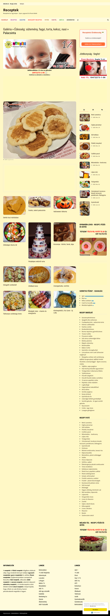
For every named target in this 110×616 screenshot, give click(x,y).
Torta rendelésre (87, 467)
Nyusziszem (85, 406)
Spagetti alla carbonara (89, 320)
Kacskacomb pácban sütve (90, 483)
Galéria (7, 29)
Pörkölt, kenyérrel (96, 143)
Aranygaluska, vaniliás (61, 286)
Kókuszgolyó (86, 506)
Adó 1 (76, 570)
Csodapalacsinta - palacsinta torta (93, 322)
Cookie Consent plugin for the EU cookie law (95, 613)
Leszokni (41, 578)
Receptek (11, 10)
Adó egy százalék (44, 591)
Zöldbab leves (33, 286)
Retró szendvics (96, 115)
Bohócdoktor (43, 570)
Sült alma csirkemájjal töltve (91, 338)
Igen (93, 296)
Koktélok (41, 594)
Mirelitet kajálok (88, 305)
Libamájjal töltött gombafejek (91, 399)
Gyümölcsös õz (87, 396)
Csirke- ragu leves (87, 408)
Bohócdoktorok (79, 604)
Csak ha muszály (88, 303)
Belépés (22, 4)
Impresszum (6, 613)
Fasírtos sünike (86, 327)
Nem (84, 298)
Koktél (54, 20)
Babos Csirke (86, 348)
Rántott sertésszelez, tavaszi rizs (92, 450)
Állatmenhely (43, 602)
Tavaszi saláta (86, 334)
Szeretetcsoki (79, 602)
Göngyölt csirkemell (10, 285)
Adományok (71, 20)
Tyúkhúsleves (86, 373)
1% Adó (77, 573)
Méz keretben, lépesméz (89, 492)
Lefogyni (41, 581)
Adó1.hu (77, 581)
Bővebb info (94, 606)
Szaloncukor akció (88, 515)
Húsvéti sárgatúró (87, 376)
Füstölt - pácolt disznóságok (91, 481)
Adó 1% (61, 20)
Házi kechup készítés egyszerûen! (92, 369)
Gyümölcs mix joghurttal (90, 350)
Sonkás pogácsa (87, 392)
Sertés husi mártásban (11, 218)
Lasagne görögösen (88, 410)
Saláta (84, 457)
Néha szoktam (88, 301)
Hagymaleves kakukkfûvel (90, 387)
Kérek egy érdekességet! (93, 44)
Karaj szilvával (86, 394)
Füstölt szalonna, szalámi (90, 478)
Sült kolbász (95, 135)
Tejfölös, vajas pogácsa (89, 366)
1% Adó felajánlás (44, 573)
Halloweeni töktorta (60, 212)
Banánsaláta (86, 345)
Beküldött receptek (35, 20)
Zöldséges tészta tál (10, 245)
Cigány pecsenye (96, 125)
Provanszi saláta (87, 336)
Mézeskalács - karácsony (98, 162)
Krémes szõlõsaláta (88, 325)
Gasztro (22, 20)
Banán (84, 513)
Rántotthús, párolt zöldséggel (91, 455)
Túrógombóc (95, 182)
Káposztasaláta (87, 453)
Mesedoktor (42, 586)
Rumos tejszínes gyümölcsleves (92, 331)
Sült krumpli (86, 485)
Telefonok (78, 594)
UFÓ (76, 583)
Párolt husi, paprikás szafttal (91, 471)
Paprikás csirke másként (89, 382)
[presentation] (84, 110)
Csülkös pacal (95, 154)
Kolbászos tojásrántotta (89, 469)
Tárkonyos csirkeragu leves (12, 314)
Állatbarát (78, 591)
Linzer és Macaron (87, 499)
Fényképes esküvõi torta (36, 261)
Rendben (95, 610)
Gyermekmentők (79, 599)
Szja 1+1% (78, 578)
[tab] (84, 110)
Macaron (84, 511)
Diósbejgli (85, 488)
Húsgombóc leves (87, 497)
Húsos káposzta (87, 460)
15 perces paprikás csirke (90, 380)
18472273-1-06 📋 (39, 72)
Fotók (47, 20)
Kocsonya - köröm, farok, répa (64, 244)
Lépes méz (94, 172)
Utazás (41, 599)
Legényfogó (85, 385)
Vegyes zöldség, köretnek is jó (91, 490)
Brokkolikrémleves (88, 329)
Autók (76, 596)
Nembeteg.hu (43, 596)
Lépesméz (85, 494)
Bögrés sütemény (87, 343)
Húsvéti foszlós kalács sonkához (92, 378)
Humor (77, 588)
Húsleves (85, 448)
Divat (76, 575)
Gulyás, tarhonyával (88, 476)
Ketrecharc (78, 586)
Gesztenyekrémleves (88, 318)
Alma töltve (85, 389)
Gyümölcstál (95, 202)
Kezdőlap (4, 20)
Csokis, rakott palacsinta (36, 210)
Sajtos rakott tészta (88, 504)
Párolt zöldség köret (88, 474)
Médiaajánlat (23, 613)
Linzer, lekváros (87, 508)
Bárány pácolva (87, 341)
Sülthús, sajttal (87, 462)
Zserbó (84, 501)
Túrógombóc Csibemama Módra (92, 371)
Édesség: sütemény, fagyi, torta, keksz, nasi (40, 29)
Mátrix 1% (42, 583)
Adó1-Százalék (43, 604)
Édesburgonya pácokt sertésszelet (93, 464)
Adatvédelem (15, 613)
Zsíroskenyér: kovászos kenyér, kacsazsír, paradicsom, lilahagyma (98, 193)
